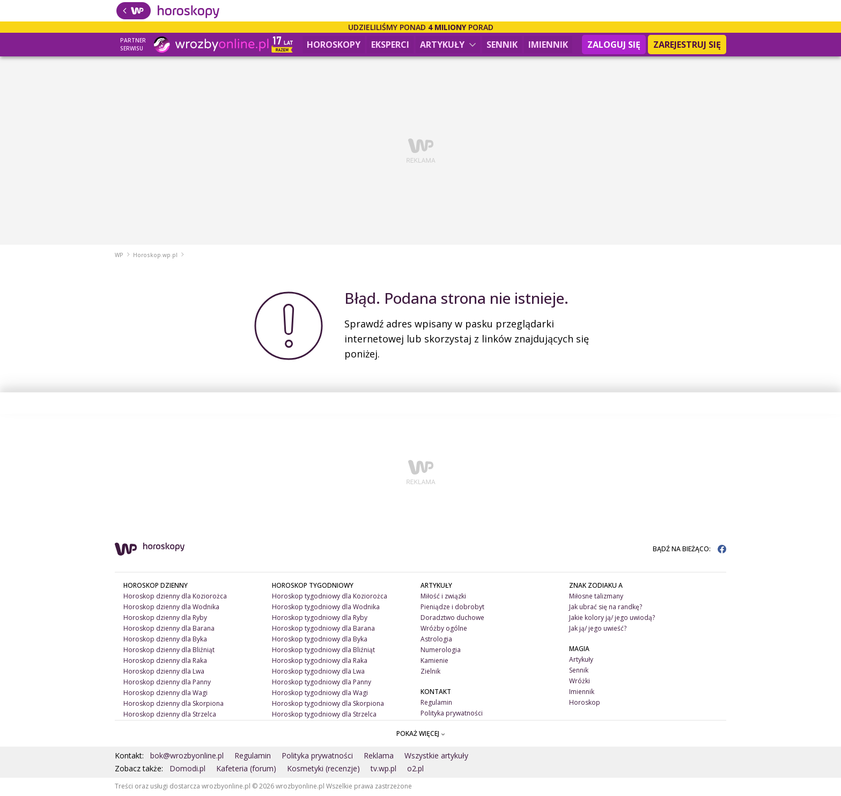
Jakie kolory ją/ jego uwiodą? (612, 618)
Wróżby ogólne (443, 629)
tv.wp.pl (383, 769)
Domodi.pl (187, 769)
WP (119, 256)
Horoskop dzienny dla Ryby (165, 618)
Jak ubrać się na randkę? (605, 607)
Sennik (502, 44)
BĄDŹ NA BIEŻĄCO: (689, 549)
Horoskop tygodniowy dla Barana (323, 629)
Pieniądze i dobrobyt (452, 607)
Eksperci (390, 44)
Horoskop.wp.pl (155, 256)
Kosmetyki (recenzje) (323, 769)
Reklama (379, 756)
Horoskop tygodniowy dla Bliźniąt (323, 650)
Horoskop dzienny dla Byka (165, 640)
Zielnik (430, 672)
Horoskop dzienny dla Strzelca (169, 715)
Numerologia (440, 650)
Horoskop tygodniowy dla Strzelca (324, 715)
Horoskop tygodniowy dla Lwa (318, 672)
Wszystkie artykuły (436, 756)
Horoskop (584, 703)
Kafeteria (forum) (246, 769)
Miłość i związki (443, 597)
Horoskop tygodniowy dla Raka (319, 661)
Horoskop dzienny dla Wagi (165, 693)
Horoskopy (333, 44)
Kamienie (434, 661)
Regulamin (436, 703)
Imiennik (548, 44)
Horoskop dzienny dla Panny (167, 683)
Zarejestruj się (687, 44)
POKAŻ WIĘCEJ (420, 734)
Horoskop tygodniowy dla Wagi (320, 693)
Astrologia (436, 640)
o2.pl (415, 769)
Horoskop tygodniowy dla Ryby (319, 618)
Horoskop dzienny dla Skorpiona (173, 704)
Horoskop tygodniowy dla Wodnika (326, 607)
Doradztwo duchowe (452, 618)
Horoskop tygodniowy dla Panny (321, 683)
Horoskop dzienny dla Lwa (163, 672)
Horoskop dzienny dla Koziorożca (175, 597)
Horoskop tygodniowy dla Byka (319, 640)
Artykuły (448, 44)
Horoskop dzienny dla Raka (165, 661)
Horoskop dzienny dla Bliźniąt (169, 650)
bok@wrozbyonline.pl (187, 756)
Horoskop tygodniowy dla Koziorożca (329, 597)
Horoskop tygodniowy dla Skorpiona (328, 704)
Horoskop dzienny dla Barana (169, 629)
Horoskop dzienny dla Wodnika (171, 607)
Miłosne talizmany (596, 597)
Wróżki (579, 682)
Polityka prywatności (451, 714)
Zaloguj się (613, 44)
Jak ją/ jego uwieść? (597, 629)
